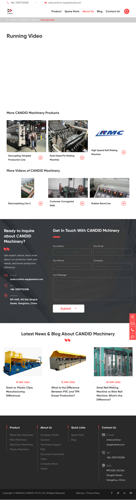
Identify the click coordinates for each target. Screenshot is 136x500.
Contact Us (113, 11)
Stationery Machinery (21, 444)
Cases (44, 468)
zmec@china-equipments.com (64, 2)
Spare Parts (72, 11)
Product (56, 11)
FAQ (43, 449)
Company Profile (50, 435)
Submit (69, 309)
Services (45, 440)
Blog (100, 11)
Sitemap (80, 493)
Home (13, 20)
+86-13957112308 (19, 2)
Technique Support (51, 444)
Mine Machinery (18, 440)
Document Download (52, 454)
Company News (49, 464)
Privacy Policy (93, 493)
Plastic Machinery (19, 449)
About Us (88, 11)
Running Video (48, 20)
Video (34, 20)
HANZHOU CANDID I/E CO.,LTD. (30, 493)
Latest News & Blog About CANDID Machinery (68, 334)
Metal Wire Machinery (22, 435)
